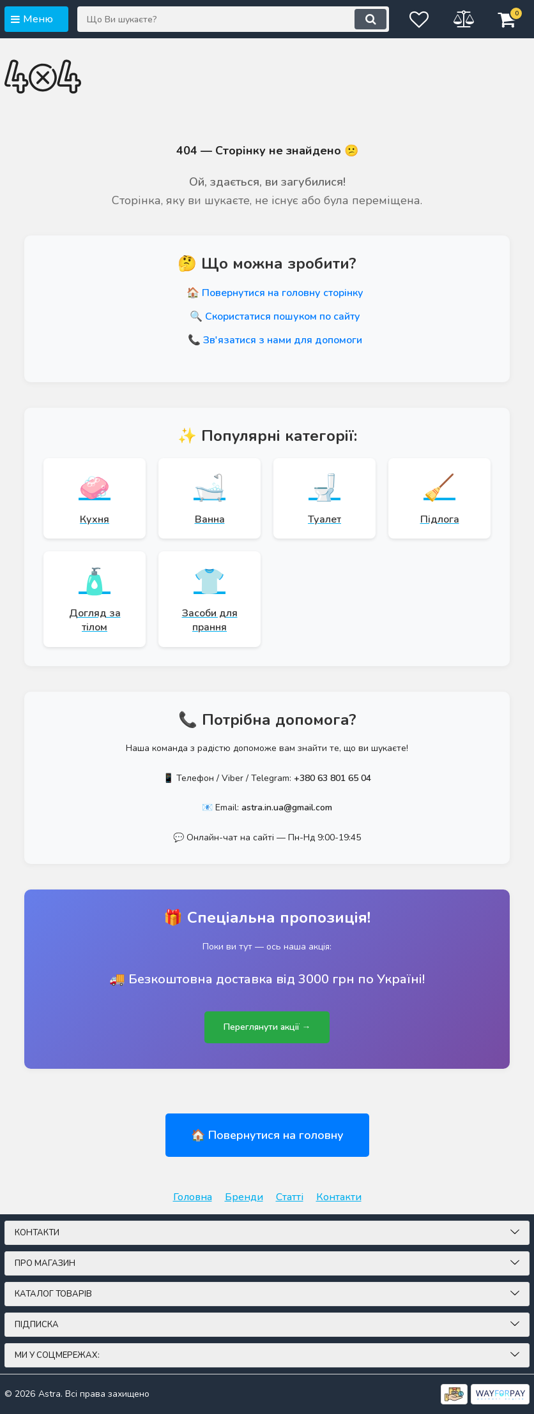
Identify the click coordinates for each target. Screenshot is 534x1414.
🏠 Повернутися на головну (267, 1137)
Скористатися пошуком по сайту (282, 316)
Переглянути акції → (267, 1029)
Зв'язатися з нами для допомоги (282, 340)
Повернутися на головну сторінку (282, 293)
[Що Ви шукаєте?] (231, 19)
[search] (368, 19)
